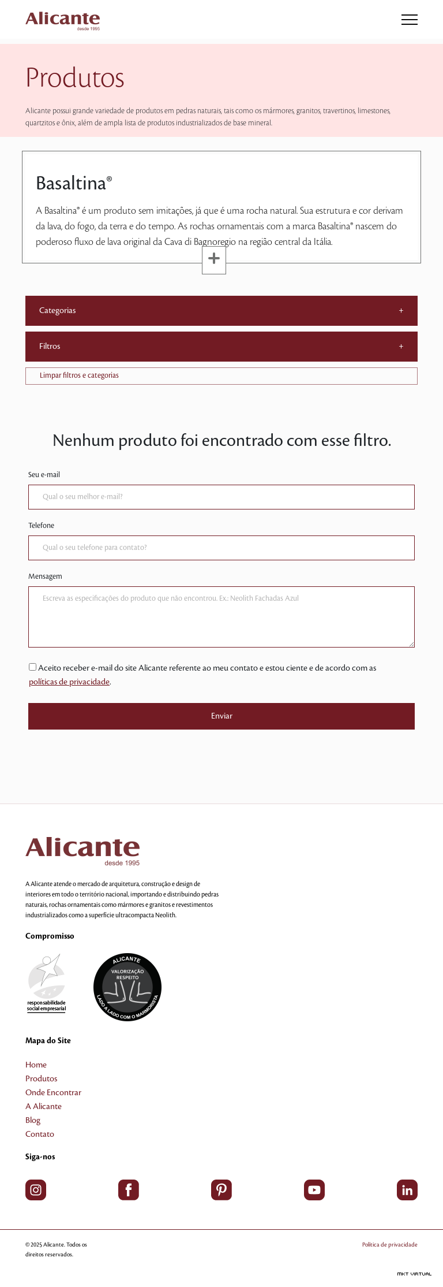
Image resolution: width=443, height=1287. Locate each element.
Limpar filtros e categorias (79, 375)
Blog (32, 1120)
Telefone (41, 526)
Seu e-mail (44, 475)
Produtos (41, 1079)
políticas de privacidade (69, 682)
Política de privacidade (390, 1244)
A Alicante (43, 1106)
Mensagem (45, 576)
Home (36, 1065)
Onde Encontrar (53, 1093)
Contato (39, 1134)
